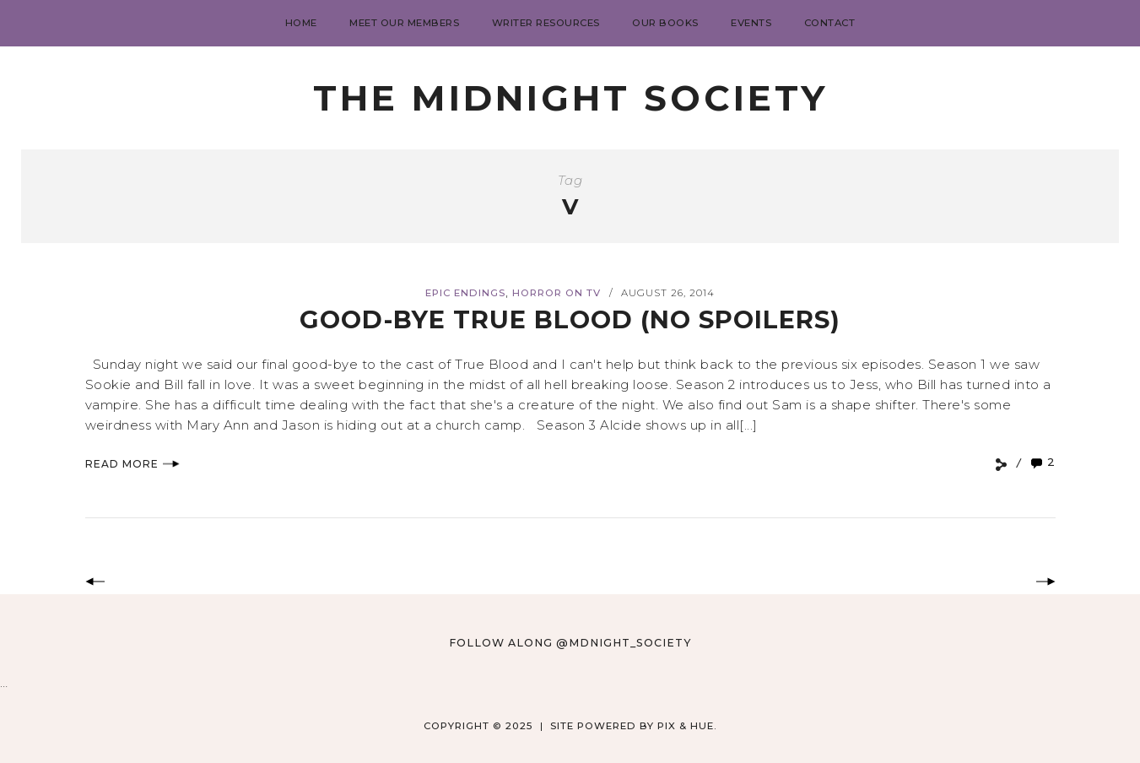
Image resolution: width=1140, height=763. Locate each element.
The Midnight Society (570, 98)
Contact (830, 23)
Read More (132, 463)
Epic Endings (465, 293)
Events (751, 23)
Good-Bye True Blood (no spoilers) (570, 319)
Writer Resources (546, 23)
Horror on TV (556, 293)
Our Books (665, 23)
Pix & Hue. (687, 726)
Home (301, 23)
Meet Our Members (404, 23)
